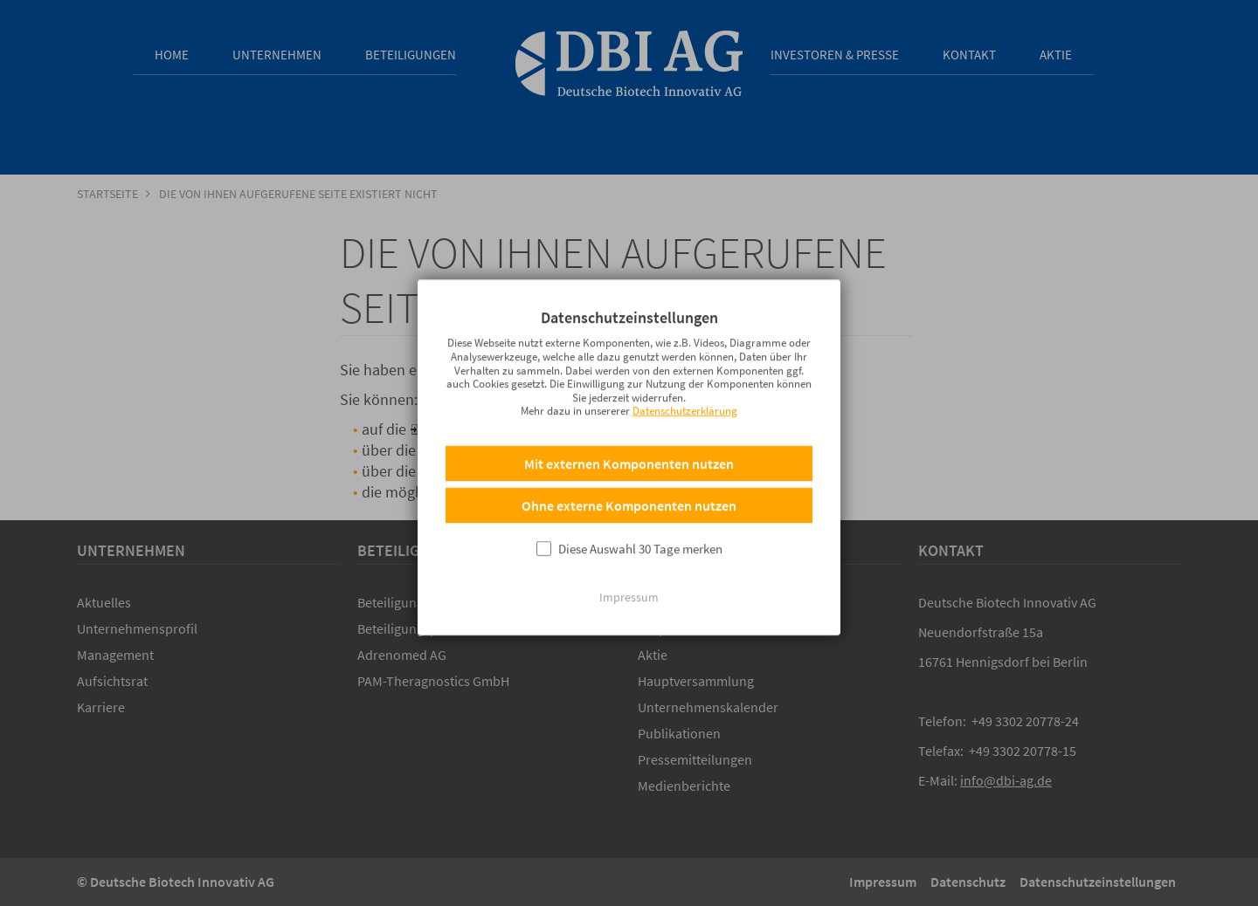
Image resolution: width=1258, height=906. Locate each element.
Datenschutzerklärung (684, 407)
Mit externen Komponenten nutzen (629, 460)
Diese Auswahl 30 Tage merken (640, 545)
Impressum (629, 593)
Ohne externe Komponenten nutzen (629, 502)
